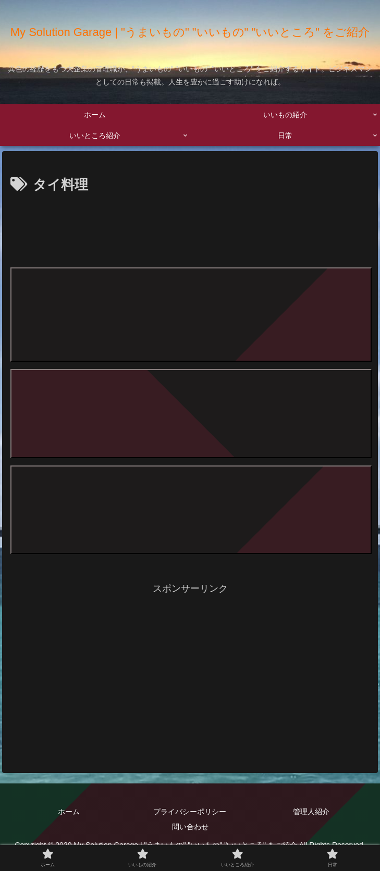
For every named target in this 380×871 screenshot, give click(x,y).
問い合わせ (190, 827)
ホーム (69, 811)
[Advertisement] (190, 228)
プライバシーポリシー (189, 811)
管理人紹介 (311, 811)
